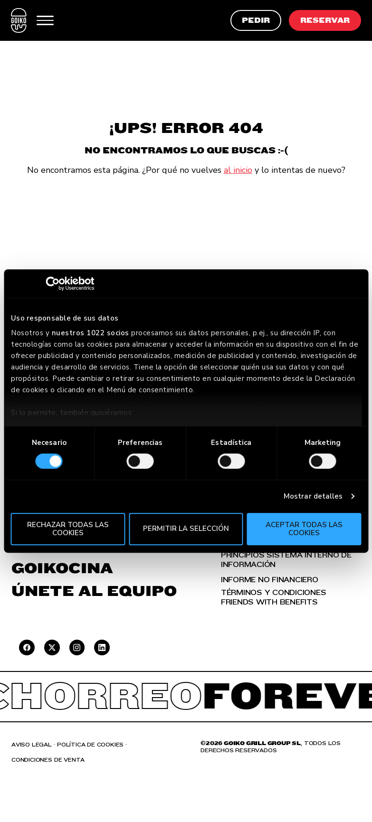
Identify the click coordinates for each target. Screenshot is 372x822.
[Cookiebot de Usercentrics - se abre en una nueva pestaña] (52, 283)
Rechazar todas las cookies (68, 529)
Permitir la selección (186, 529)
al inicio (238, 170)
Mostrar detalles (313, 496)
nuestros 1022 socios (90, 333)
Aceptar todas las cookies (304, 529)
